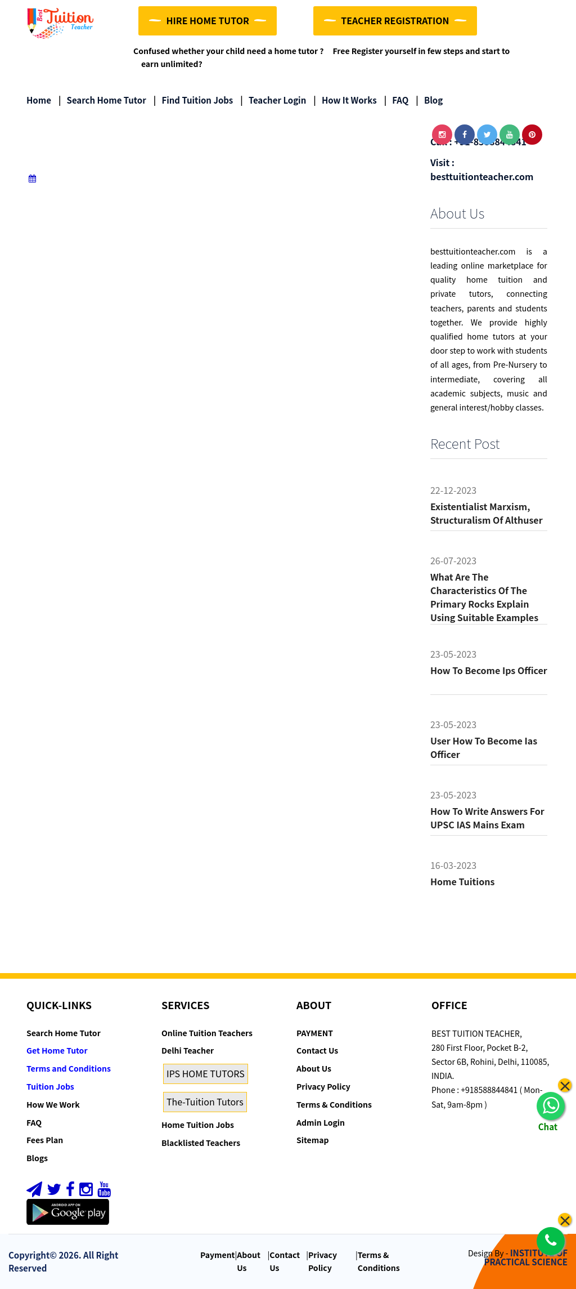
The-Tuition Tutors (205, 1101)
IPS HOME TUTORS (205, 1073)
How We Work (53, 1104)
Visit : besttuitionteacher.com (481, 169)
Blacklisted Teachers (200, 1142)
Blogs (37, 1157)
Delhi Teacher (187, 1050)
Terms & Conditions (334, 1104)
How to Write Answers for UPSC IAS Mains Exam (487, 817)
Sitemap (312, 1140)
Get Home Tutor (57, 1050)
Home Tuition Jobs (197, 1124)
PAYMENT (314, 1032)
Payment (217, 1254)
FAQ (396, 100)
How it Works (344, 100)
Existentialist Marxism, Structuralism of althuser (486, 513)
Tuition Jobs (50, 1086)
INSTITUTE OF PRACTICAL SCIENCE (526, 1257)
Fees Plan (44, 1140)
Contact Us (317, 1050)
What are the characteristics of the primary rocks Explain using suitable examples (484, 597)
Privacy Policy (323, 1086)
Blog (429, 100)
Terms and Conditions (68, 1068)
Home (38, 100)
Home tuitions (462, 881)
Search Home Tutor (102, 100)
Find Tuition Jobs (193, 100)
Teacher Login (273, 100)
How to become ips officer (488, 670)
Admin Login (320, 1122)
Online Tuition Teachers (207, 1032)
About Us (313, 1068)
